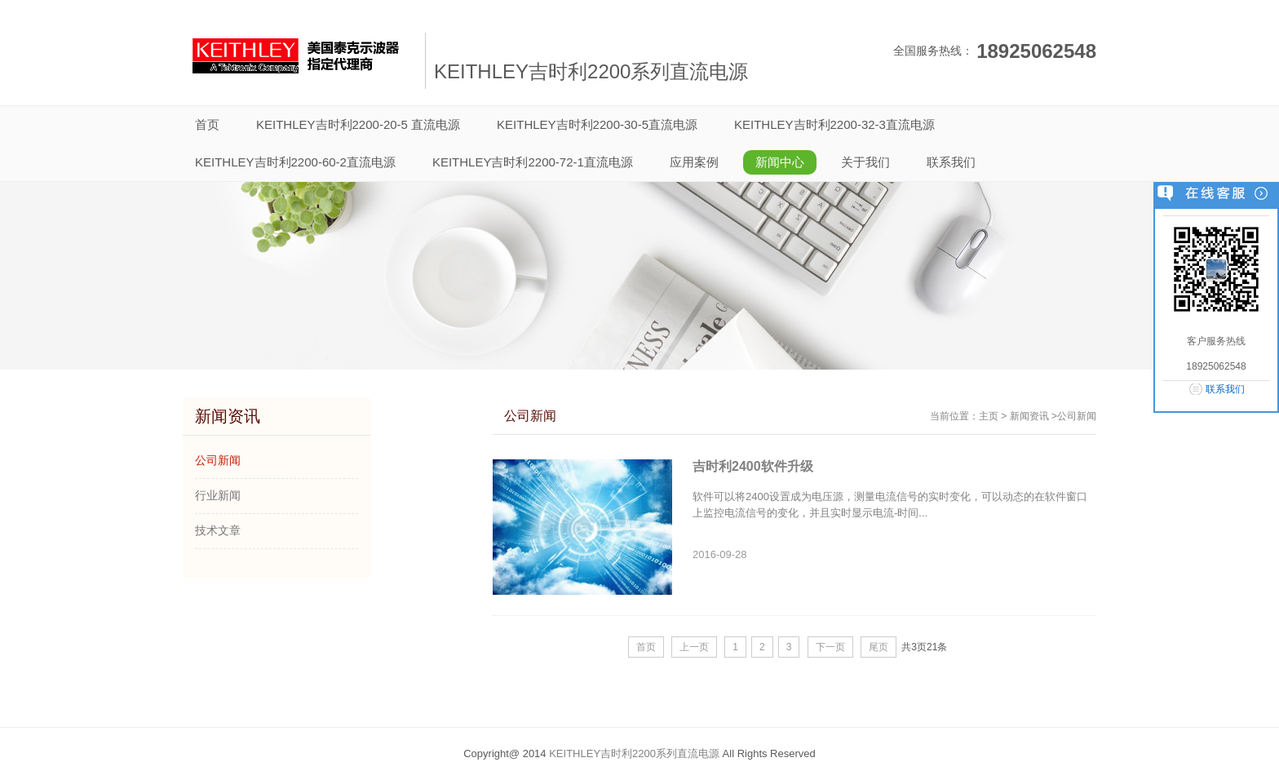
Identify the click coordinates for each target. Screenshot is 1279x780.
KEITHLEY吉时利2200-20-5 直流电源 (358, 124)
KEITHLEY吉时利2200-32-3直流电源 (834, 124)
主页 (988, 416)
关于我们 (865, 162)
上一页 (694, 647)
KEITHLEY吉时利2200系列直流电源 (634, 753)
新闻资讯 (1029, 416)
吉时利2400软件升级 (753, 466)
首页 (646, 647)
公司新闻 (1076, 416)
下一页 (830, 647)
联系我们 (951, 162)
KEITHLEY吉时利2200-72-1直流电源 (532, 162)
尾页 (878, 647)
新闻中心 (779, 162)
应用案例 (694, 162)
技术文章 (218, 530)
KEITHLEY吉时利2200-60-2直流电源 (295, 162)
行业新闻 (218, 495)
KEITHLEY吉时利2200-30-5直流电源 (597, 124)
